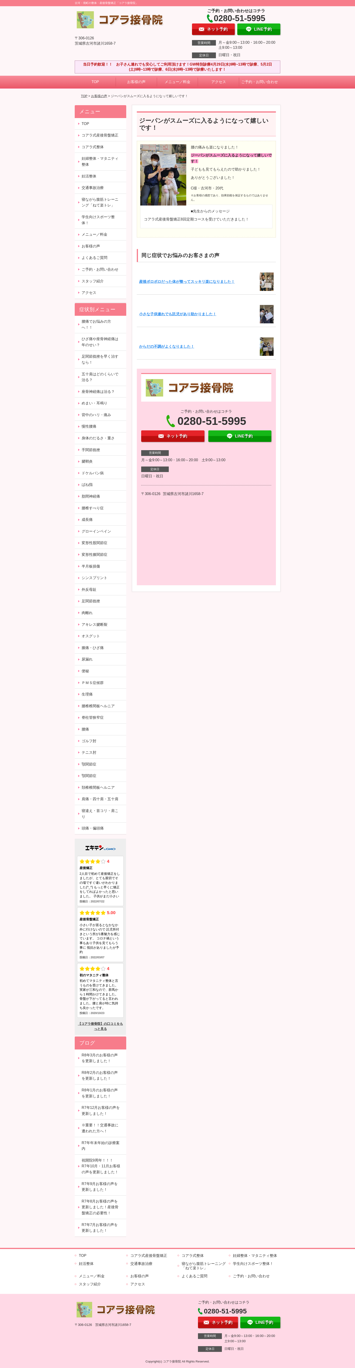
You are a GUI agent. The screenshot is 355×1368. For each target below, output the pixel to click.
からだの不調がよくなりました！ (166, 346)
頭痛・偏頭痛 (93, 828)
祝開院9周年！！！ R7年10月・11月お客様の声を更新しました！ (101, 1166)
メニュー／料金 (177, 82)
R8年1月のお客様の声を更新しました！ (100, 1093)
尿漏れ (87, 659)
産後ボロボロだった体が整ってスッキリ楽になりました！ (187, 282)
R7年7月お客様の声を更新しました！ (100, 1228)
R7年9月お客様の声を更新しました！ (100, 1187)
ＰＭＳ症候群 (93, 683)
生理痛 (87, 694)
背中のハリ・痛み (96, 415)
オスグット (91, 636)
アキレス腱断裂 (94, 624)
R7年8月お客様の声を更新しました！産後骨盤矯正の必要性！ (100, 1207)
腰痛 (85, 729)
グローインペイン (96, 531)
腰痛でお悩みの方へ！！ (96, 324)
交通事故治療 (93, 188)
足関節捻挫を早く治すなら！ (100, 359)
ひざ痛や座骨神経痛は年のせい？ (100, 342)
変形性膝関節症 (94, 554)
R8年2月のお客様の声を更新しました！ (100, 1076)
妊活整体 (89, 176)
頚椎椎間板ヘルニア (98, 787)
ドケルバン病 (93, 473)
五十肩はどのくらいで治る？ (100, 377)
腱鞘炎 (87, 461)
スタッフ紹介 (93, 281)
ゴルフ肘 (89, 741)
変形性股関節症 (94, 543)
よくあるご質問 (94, 258)
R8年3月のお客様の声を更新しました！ (100, 1058)
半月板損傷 (91, 566)
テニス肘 (89, 752)
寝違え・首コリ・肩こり (100, 814)
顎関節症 (89, 764)
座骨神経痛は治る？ (98, 392)
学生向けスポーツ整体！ (98, 220)
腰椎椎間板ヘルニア (98, 706)
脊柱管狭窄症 (93, 717)
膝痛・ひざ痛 (93, 648)
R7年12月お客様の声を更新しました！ (101, 1111)
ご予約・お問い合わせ (259, 82)
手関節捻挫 (91, 450)
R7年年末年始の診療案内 (100, 1146)
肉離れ (87, 613)
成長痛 (87, 520)
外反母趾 (89, 589)
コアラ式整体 (93, 147)
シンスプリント (94, 578)
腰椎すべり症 (93, 508)
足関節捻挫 (91, 601)
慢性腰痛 (89, 426)
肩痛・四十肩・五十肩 (100, 799)
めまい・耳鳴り (94, 403)
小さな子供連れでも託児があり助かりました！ (177, 314)
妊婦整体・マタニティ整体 (100, 161)
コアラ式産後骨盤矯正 (100, 135)
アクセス (218, 82)
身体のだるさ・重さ (98, 438)
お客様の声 (136, 82)
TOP (95, 82)
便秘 (85, 671)
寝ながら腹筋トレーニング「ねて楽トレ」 (100, 202)
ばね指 (87, 485)
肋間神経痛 (91, 496)
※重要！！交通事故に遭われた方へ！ (100, 1128)
